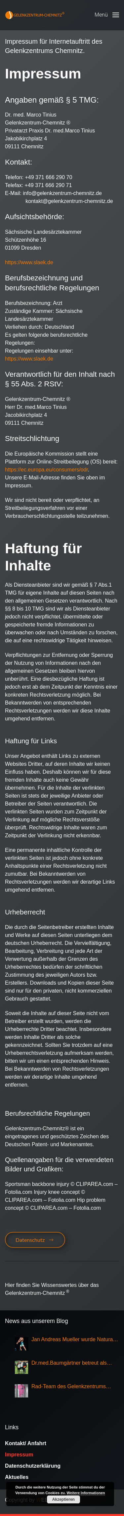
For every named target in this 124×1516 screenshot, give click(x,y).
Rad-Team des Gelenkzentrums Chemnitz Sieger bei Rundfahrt (68, 1387)
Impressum (19, 1454)
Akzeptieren (63, 1499)
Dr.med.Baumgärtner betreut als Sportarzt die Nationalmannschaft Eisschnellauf (70, 1363)
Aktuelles (16, 1477)
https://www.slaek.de (29, 262)
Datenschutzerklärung (33, 1466)
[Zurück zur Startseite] (34, 15)
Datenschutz (35, 1240)
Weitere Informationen (86, 1493)
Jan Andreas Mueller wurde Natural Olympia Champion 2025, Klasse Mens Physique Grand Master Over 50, (72, 1340)
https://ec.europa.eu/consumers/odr (46, 469)
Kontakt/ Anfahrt (25, 1443)
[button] (107, 15)
